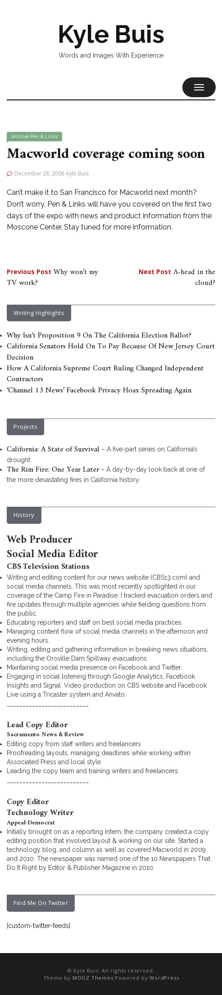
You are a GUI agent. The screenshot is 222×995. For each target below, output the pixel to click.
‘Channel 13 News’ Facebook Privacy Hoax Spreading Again (99, 390)
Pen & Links (44, 137)
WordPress (164, 977)
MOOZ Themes (92, 977)
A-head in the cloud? (177, 278)
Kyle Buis (111, 34)
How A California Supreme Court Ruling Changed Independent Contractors (105, 374)
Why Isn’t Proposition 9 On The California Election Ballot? (99, 335)
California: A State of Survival (53, 449)
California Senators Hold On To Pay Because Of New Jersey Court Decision (111, 352)
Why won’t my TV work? (52, 278)
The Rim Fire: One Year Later (53, 470)
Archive (20, 137)
